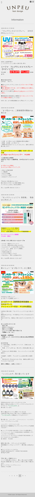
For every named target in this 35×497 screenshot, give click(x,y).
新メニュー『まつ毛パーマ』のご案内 (16, 268)
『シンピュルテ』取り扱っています (15, 374)
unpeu (13, 494)
